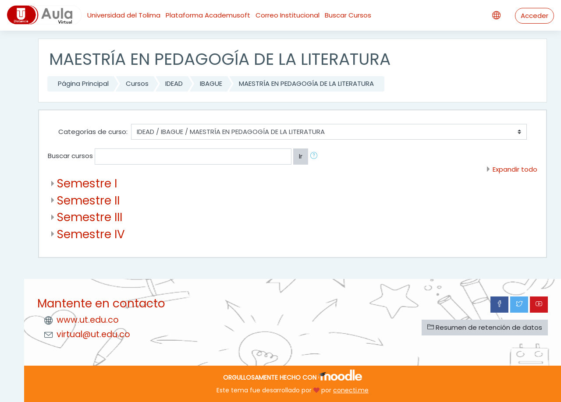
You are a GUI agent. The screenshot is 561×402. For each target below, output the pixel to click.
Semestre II (88, 200)
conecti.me (351, 390)
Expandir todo (515, 169)
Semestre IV (91, 234)
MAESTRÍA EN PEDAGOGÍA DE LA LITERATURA (306, 83)
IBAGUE (211, 83)
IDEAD (174, 83)
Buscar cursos (70, 155)
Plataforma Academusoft (208, 15)
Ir (300, 156)
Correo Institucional (288, 15)
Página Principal (83, 83)
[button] (315, 156)
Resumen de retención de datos (484, 327)
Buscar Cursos (348, 15)
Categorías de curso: (93, 131)
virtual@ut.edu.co (93, 334)
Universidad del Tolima (123, 15)
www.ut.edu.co (88, 320)
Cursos (137, 83)
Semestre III (89, 217)
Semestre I (87, 183)
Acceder (534, 15)
